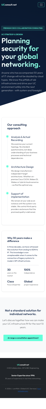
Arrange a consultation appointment (23, 338)
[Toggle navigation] (41, 4)
